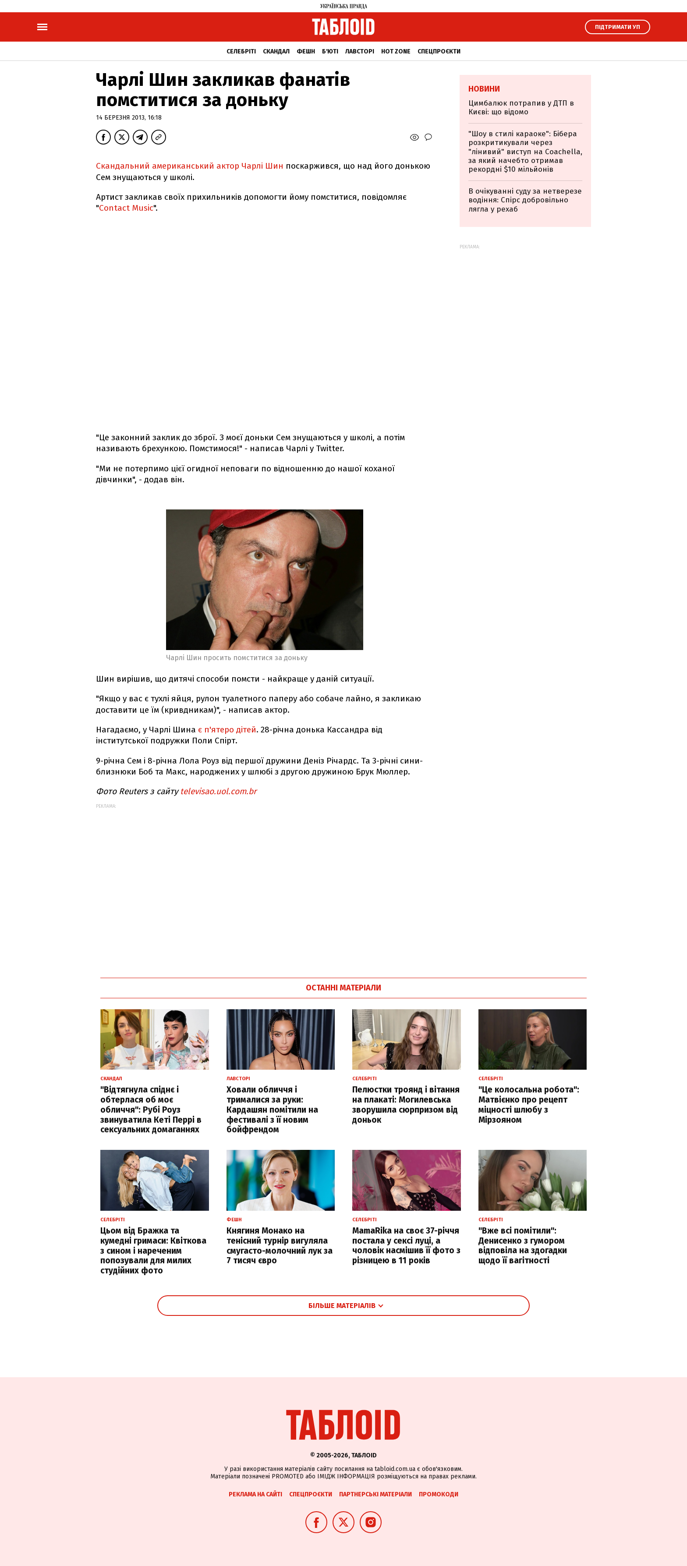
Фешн (306, 51)
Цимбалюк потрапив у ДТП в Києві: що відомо (521, 108)
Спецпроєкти (439, 51)
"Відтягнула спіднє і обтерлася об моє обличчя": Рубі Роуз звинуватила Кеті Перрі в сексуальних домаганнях (151, 1110)
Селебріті (241, 51)
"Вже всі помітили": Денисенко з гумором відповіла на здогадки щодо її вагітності (522, 1246)
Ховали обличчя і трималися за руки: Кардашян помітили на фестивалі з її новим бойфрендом (272, 1110)
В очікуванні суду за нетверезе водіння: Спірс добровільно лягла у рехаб (525, 200)
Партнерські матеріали (375, 1494)
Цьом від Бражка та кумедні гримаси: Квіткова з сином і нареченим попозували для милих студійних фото (153, 1251)
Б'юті (330, 51)
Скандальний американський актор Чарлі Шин (189, 166)
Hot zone (396, 51)
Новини (484, 89)
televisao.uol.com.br (218, 791)
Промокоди (438, 1494)
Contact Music (126, 208)
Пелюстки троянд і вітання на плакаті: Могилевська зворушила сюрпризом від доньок (406, 1104)
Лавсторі (359, 51)
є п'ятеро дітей (227, 730)
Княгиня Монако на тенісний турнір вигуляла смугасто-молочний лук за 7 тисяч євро (280, 1246)
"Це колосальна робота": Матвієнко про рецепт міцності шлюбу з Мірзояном (528, 1104)
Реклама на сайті (255, 1494)
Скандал (276, 51)
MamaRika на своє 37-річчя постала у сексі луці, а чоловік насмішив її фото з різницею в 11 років (406, 1246)
